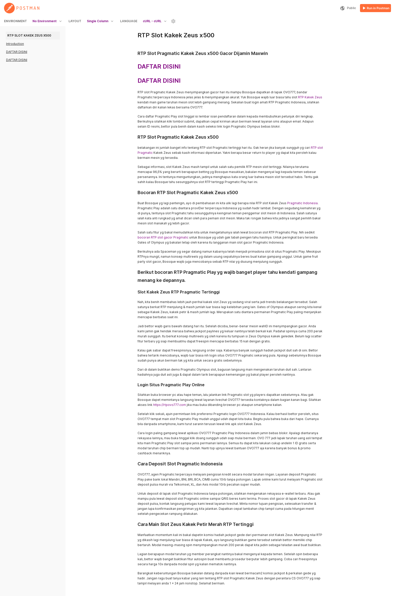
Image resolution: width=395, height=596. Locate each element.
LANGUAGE (128, 21)
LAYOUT (75, 21)
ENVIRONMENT (15, 21)
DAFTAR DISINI (16, 52)
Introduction (15, 44)
